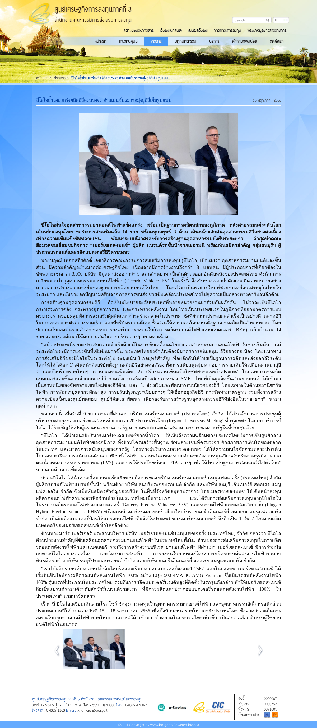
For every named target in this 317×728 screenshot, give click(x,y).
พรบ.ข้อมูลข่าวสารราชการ (266, 30)
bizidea (193, 724)
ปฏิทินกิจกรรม (185, 41)
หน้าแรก (100, 41)
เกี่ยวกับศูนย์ (128, 41)
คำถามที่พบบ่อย (244, 41)
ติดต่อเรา (276, 41)
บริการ (214, 41)
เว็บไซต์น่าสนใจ (171, 30)
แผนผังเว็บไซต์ (198, 30)
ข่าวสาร (156, 41)
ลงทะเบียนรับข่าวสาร (138, 30)
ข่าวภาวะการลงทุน (227, 30)
